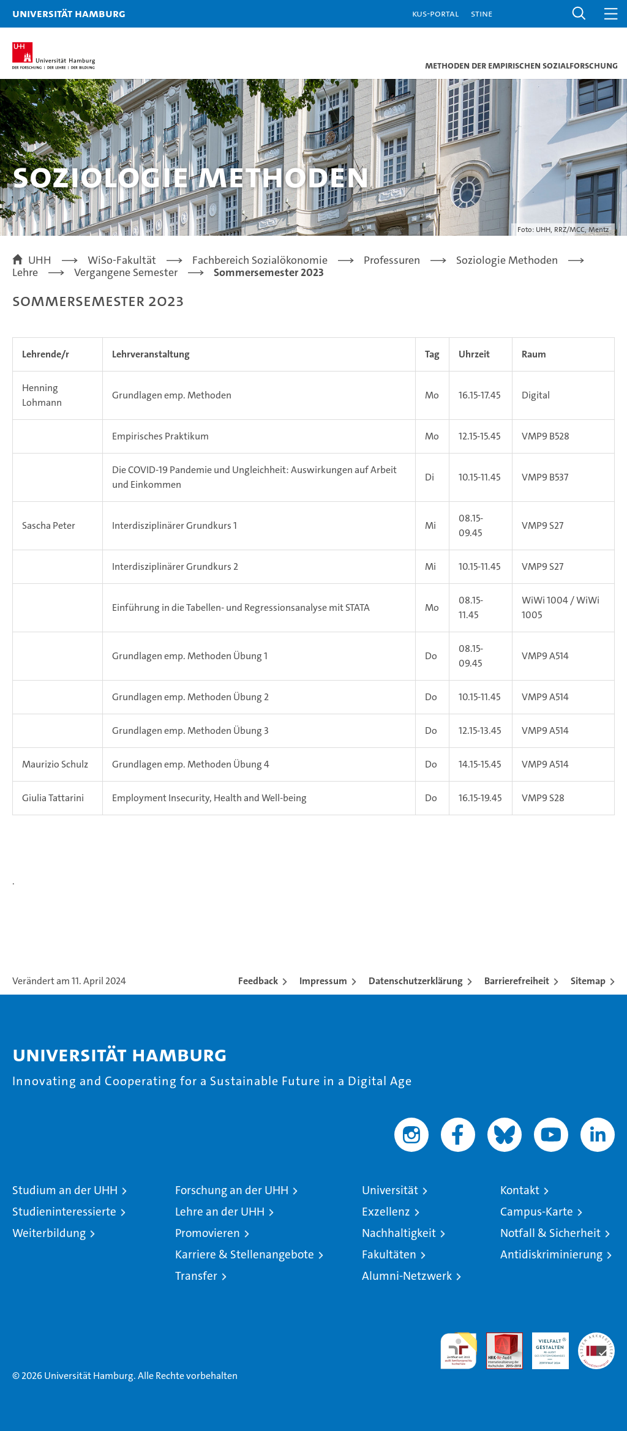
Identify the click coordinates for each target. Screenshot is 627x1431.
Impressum (323, 980)
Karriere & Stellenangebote (244, 1254)
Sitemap (588, 980)
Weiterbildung (49, 1233)
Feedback (258, 980)
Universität (390, 1190)
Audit (497, 1338)
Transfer (196, 1275)
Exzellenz (386, 1211)
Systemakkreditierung (596, 1338)
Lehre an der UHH (220, 1211)
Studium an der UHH (65, 1190)
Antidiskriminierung (551, 1254)
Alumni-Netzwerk (407, 1275)
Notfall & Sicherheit (550, 1233)
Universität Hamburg (69, 13)
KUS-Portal (435, 13)
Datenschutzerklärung (416, 980)
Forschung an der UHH (231, 1190)
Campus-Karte (536, 1211)
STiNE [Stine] (481, 13)
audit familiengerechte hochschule (458, 1350)
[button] (579, 14)
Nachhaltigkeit (399, 1233)
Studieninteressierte (64, 1211)
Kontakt (519, 1190)
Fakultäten (389, 1254)
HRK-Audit (543, 1345)
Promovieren (207, 1233)
